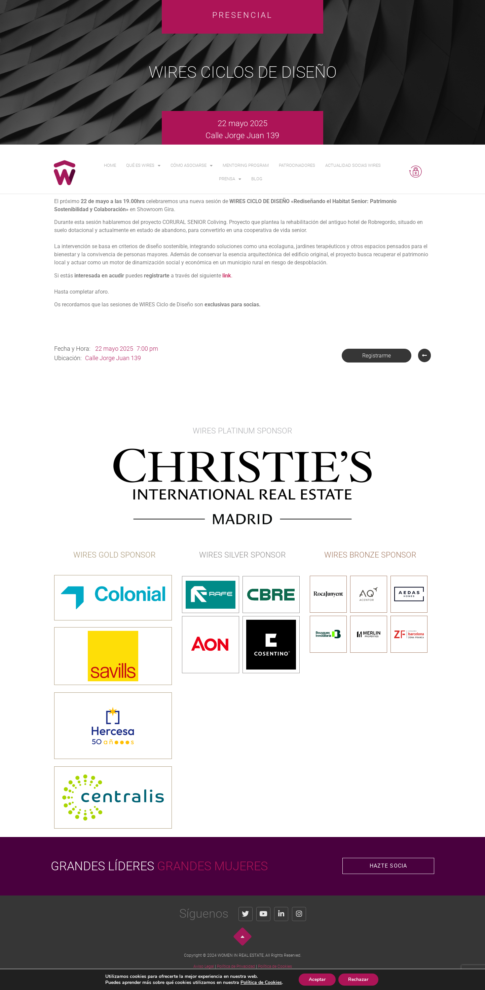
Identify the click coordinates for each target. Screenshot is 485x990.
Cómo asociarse (192, 165)
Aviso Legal (203, 966)
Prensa (230, 179)
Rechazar (363, 979)
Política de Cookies (275, 966)
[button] (376, 356)
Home (110, 165)
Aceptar (321, 979)
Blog (256, 178)
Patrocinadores (297, 165)
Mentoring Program (246, 165)
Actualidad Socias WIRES (353, 165)
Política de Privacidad (236, 966)
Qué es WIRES (143, 165)
